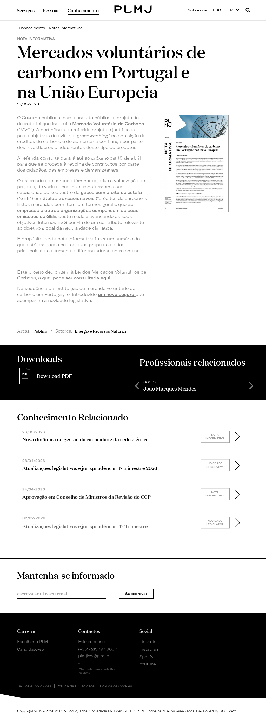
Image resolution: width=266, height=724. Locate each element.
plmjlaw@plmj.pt (94, 655)
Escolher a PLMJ (33, 641)
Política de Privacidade (76, 686)
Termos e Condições (34, 686)
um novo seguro (117, 294)
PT (234, 10)
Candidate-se (30, 649)
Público (40, 331)
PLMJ (133, 8)
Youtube (147, 664)
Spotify (146, 656)
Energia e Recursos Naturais (101, 331)
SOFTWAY (228, 711)
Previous (136, 385)
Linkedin (147, 641)
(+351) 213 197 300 (96, 649)
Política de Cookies (116, 686)
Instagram (149, 649)
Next (251, 385)
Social (145, 630)
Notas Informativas (66, 28)
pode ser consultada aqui (81, 277)
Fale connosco (92, 641)
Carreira (26, 630)
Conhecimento (32, 28)
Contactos (89, 630)
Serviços (26, 10)
